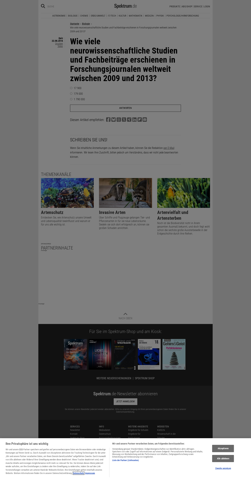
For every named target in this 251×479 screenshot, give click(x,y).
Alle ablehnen (223, 463)
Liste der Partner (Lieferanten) (125, 464)
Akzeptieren (223, 453)
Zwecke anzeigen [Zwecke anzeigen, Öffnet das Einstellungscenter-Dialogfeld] (223, 473)
